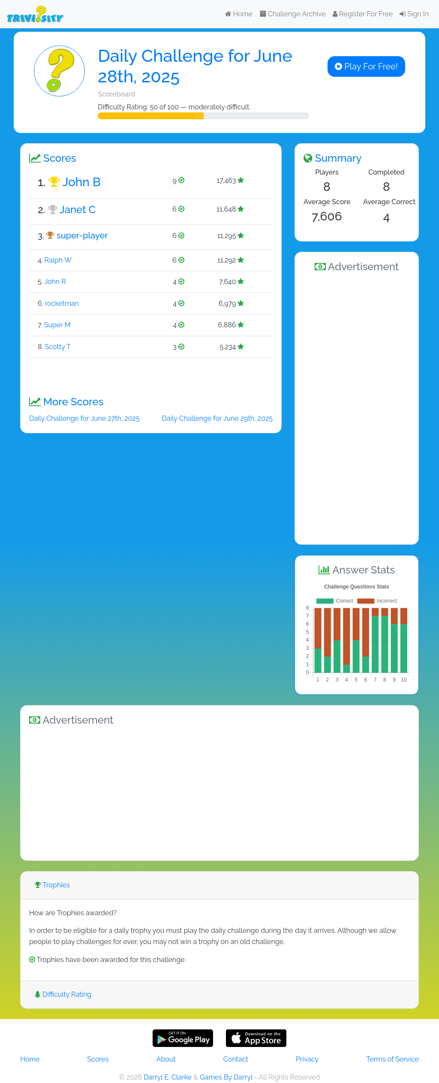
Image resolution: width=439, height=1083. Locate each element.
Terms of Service (392, 1059)
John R (55, 282)
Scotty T (58, 347)
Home (239, 14)
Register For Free (363, 14)
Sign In (414, 14)
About (166, 1059)
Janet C (78, 209)
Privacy (307, 1059)
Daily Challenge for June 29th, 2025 (217, 418)
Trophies (52, 885)
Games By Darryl (226, 1077)
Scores (97, 1059)
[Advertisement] (357, 407)
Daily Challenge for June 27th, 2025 (84, 418)
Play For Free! (366, 66)
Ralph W (58, 260)
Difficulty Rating (63, 994)
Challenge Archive (292, 14)
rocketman (62, 303)
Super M (57, 325)
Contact (235, 1059)
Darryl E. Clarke (168, 1077)
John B (82, 182)
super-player (82, 235)
